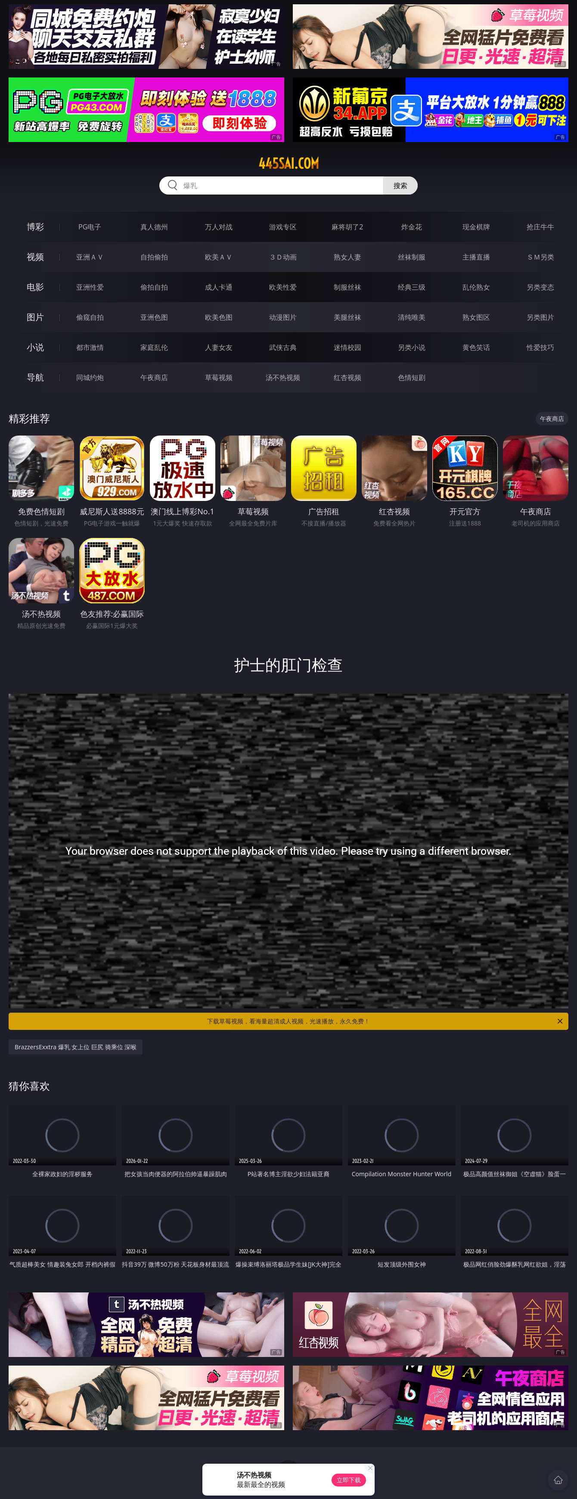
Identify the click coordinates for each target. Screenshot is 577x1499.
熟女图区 (476, 317)
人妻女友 (219, 347)
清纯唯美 (411, 317)
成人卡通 (219, 287)
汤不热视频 (283, 377)
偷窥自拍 (90, 317)
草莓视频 (219, 377)
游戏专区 (283, 227)
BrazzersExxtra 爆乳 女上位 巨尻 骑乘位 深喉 (75, 1047)
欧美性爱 (283, 287)
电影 (35, 287)
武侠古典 (283, 347)
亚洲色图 (154, 317)
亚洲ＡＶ (90, 257)
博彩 (35, 226)
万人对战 (219, 227)
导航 (35, 377)
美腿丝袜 (347, 317)
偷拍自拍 (154, 287)
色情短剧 (411, 377)
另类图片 (540, 317)
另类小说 (411, 347)
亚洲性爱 (90, 287)
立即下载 (349, 1480)
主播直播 (476, 257)
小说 (35, 347)
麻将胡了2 (347, 227)
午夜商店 (154, 377)
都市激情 (90, 347)
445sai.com (288, 163)
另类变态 (540, 287)
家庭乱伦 (154, 347)
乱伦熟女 (476, 287)
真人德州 (154, 227)
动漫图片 (283, 317)
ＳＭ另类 (540, 257)
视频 (35, 257)
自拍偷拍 (154, 257)
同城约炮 (90, 377)
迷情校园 (347, 347)
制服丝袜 (347, 287)
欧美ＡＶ (219, 257)
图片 (35, 317)
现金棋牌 (476, 227)
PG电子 (89, 227)
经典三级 (411, 287)
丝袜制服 (411, 257)
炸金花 (411, 227)
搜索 (400, 185)
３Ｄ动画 (283, 257)
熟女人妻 (347, 257)
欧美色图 (219, 317)
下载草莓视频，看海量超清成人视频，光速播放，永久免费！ (385, 1021)
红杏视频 (347, 377)
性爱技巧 (540, 347)
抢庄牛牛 (540, 227)
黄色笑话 (476, 347)
